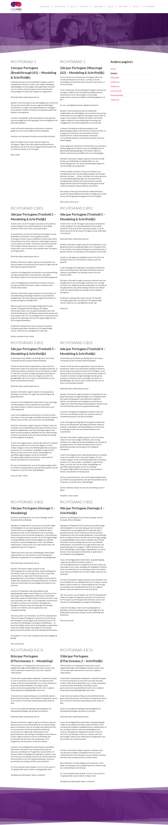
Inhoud (113, 69)
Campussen (114, 100)
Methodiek (114, 77)
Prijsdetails (114, 86)
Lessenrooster (116, 91)
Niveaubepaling (116, 95)
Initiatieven (115, 82)
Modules (113, 73)
